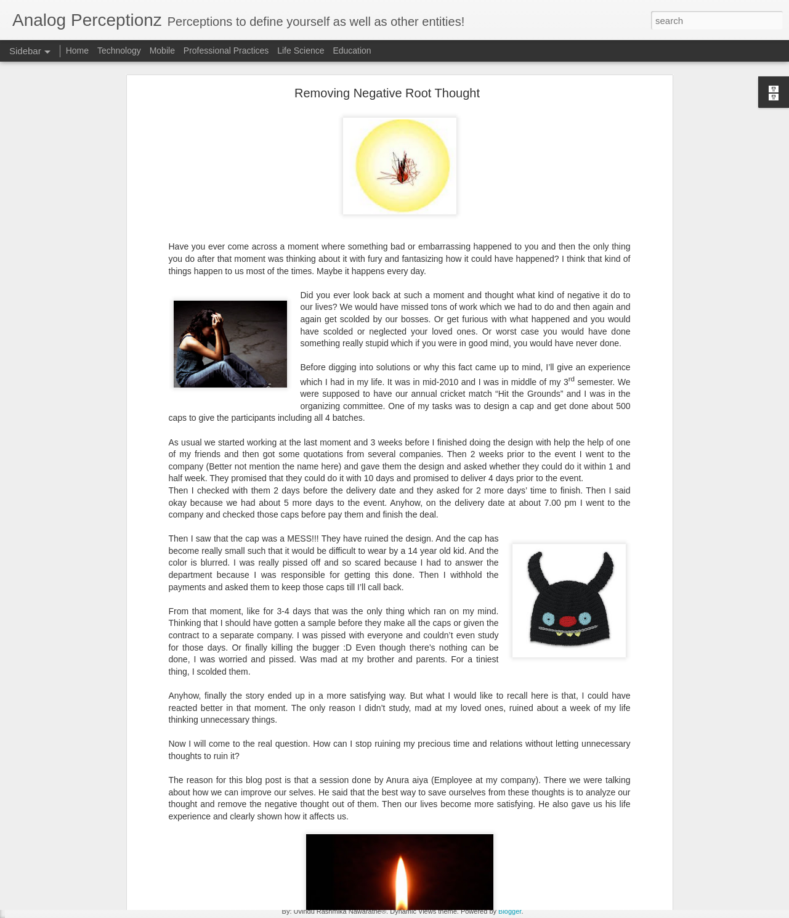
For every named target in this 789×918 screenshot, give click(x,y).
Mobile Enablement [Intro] (72, 823)
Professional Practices (226, 50)
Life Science (300, 50)
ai (257, 821)
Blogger (509, 911)
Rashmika (428, 805)
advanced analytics (212, 821)
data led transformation (505, 821)
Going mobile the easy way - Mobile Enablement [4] (114, 713)
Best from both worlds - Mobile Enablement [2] (106, 768)
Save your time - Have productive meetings (100, 851)
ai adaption (287, 821)
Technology (119, 50)
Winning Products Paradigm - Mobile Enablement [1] (116, 796)
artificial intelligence (419, 821)
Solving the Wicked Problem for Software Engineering (118, 879)
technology (384, 831)
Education (352, 50)
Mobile (162, 50)
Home (77, 50)
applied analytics (345, 821)
